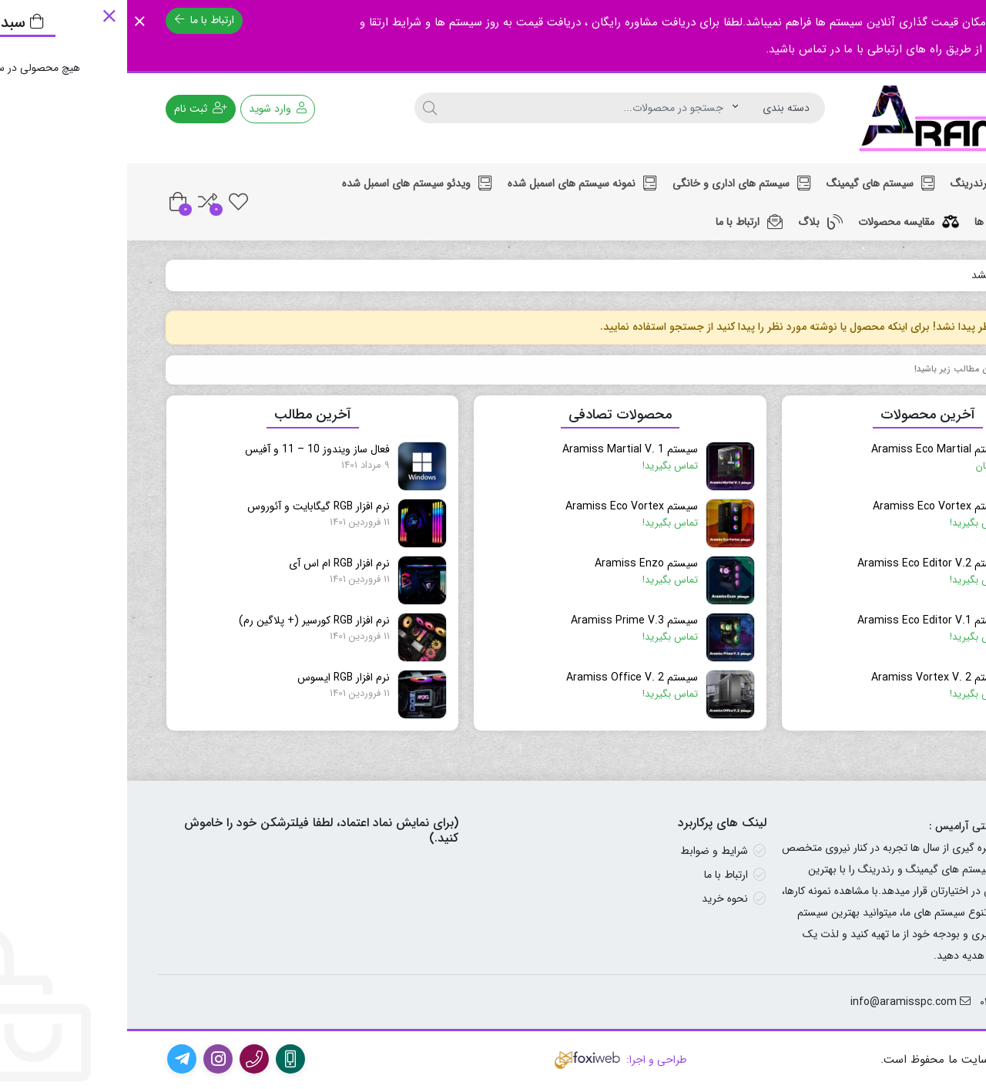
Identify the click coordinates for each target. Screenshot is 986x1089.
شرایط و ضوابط (587, 850)
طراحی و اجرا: (493, 1059)
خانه (930, 275)
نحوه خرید (598, 898)
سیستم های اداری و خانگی (614, 183)
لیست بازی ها (891, 221)
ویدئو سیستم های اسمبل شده (290, 183)
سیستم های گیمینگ (753, 183)
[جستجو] (302, 107)
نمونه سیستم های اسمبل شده (455, 183)
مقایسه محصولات (781, 221)
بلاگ (693, 221)
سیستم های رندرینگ (879, 183)
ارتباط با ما (77, 20)
